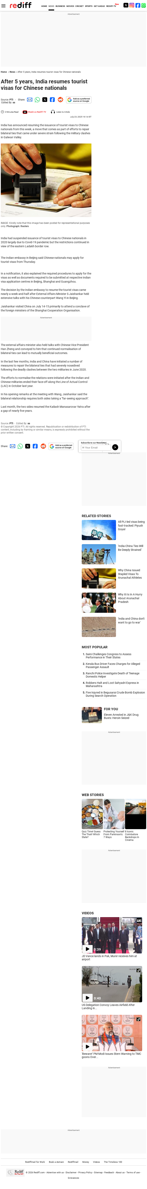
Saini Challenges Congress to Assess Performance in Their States (108, 656)
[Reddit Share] (59, 99)
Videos (96, 1162)
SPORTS (88, 6)
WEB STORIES (93, 795)
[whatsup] (144, 5)
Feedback (109, 1172)
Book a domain (56, 1162)
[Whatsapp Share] (36, 99)
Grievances (73, 1178)
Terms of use (133, 1172)
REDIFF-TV (111, 6)
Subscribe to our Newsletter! (94, 442)
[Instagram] (132, 5)
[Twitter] (126, 5)
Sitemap (98, 1172)
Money (85, 1162)
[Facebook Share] (52, 99)
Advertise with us (55, 1172)
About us (120, 1172)
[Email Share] (29, 99)
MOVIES (70, 6)
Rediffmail (73, 1162)
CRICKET (79, 6)
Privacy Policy (85, 1172)
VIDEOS (88, 913)
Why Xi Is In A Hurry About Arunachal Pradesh (130, 598)
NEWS (51, 6)
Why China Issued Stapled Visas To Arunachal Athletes (130, 574)
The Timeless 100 (113, 1162)
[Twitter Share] (44, 99)
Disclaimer (71, 1172)
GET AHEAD (99, 6)
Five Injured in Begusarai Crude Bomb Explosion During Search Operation (115, 694)
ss (14, 102)
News (12, 72)
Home (4, 72)
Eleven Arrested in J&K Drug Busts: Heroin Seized (121, 716)
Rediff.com (39, 1172)
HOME (44, 6)
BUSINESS (60, 6)
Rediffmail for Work (35, 1162)
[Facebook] (138, 5)
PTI (11, 99)
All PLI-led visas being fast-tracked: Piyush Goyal (131, 525)
